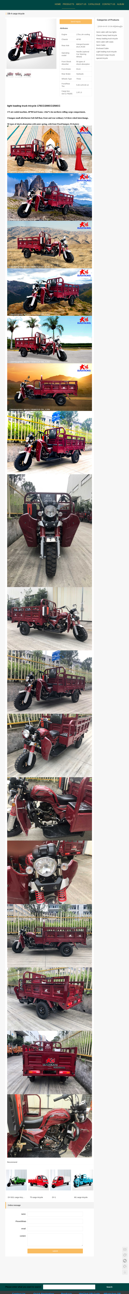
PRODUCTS (54, 5)
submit (55, 1251)
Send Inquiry (76, 22)
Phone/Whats (20, 1221)
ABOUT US (70, 5)
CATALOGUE (86, 5)
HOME (41, 5)
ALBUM (119, 5)
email (23, 1229)
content (23, 1236)
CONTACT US (104, 5)
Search (109, 1287)
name (23, 1214)
